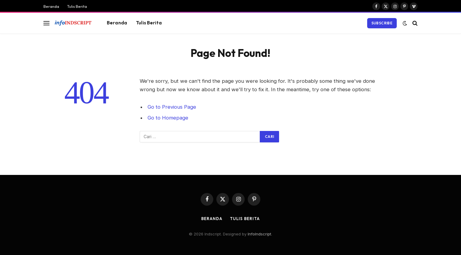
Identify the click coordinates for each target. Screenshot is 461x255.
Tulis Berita (77, 6)
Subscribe (382, 23)
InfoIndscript (259, 234)
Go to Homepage (168, 118)
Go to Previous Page (172, 107)
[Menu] (46, 23)
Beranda (51, 6)
